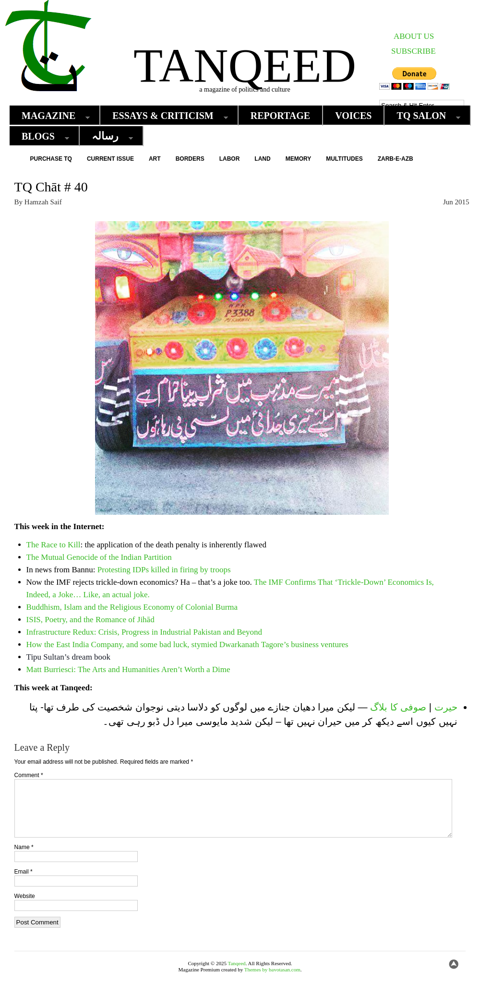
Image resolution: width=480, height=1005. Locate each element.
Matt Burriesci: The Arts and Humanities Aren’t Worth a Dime (128, 669)
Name (24, 858)
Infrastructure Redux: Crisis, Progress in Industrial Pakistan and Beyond (144, 632)
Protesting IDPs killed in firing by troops (164, 569)
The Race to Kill (53, 544)
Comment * (28, 775)
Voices (353, 115)
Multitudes (344, 158)
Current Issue (110, 158)
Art (155, 158)
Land (262, 158)
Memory (299, 158)
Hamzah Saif (43, 202)
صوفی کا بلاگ (398, 707)
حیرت (445, 707)
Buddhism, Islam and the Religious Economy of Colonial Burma (132, 607)
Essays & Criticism (165, 115)
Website (24, 907)
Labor (229, 158)
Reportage (281, 115)
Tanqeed (244, 65)
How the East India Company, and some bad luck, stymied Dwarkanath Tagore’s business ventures (187, 644)
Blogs (40, 136)
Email (23, 883)
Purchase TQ (51, 158)
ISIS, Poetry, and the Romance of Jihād (90, 619)
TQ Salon (423, 115)
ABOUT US (414, 36)
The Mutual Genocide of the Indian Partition (99, 557)
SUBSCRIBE (413, 51)
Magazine (51, 115)
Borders (190, 158)
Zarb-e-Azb (395, 158)
